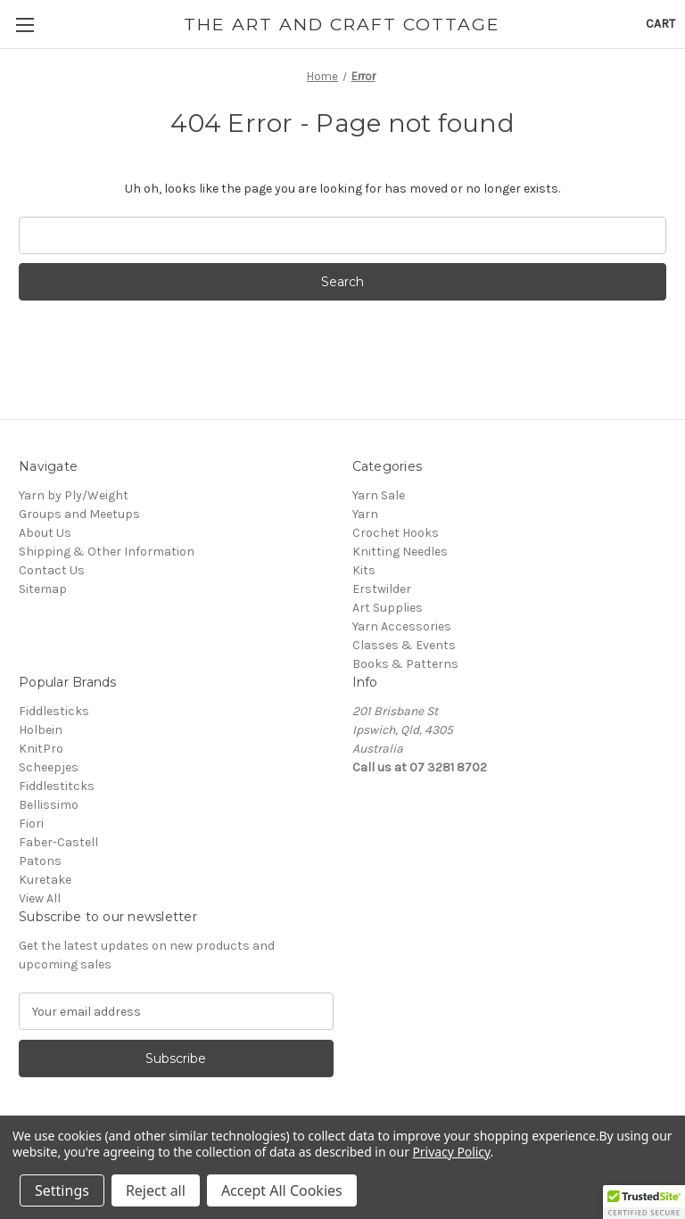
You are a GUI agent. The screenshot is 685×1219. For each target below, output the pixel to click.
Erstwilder (381, 589)
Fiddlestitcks (57, 786)
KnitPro (41, 748)
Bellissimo (48, 804)
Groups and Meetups (79, 514)
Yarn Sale (378, 495)
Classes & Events (404, 645)
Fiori (31, 823)
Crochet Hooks (395, 532)
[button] (644, 1202)
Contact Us (52, 570)
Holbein (40, 729)
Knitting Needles (400, 551)
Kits (364, 570)
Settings (62, 1190)
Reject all (156, 1190)
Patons (40, 861)
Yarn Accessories (401, 626)
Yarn (365, 514)
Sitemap (43, 589)
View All (40, 898)
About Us (45, 532)
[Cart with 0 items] (660, 23)
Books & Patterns (405, 663)
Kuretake (45, 879)
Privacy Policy (451, 1151)
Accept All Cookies (281, 1190)
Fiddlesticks (54, 711)
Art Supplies (387, 607)
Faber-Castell (58, 842)
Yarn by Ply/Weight (73, 495)
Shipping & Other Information (106, 551)
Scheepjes (48, 767)
